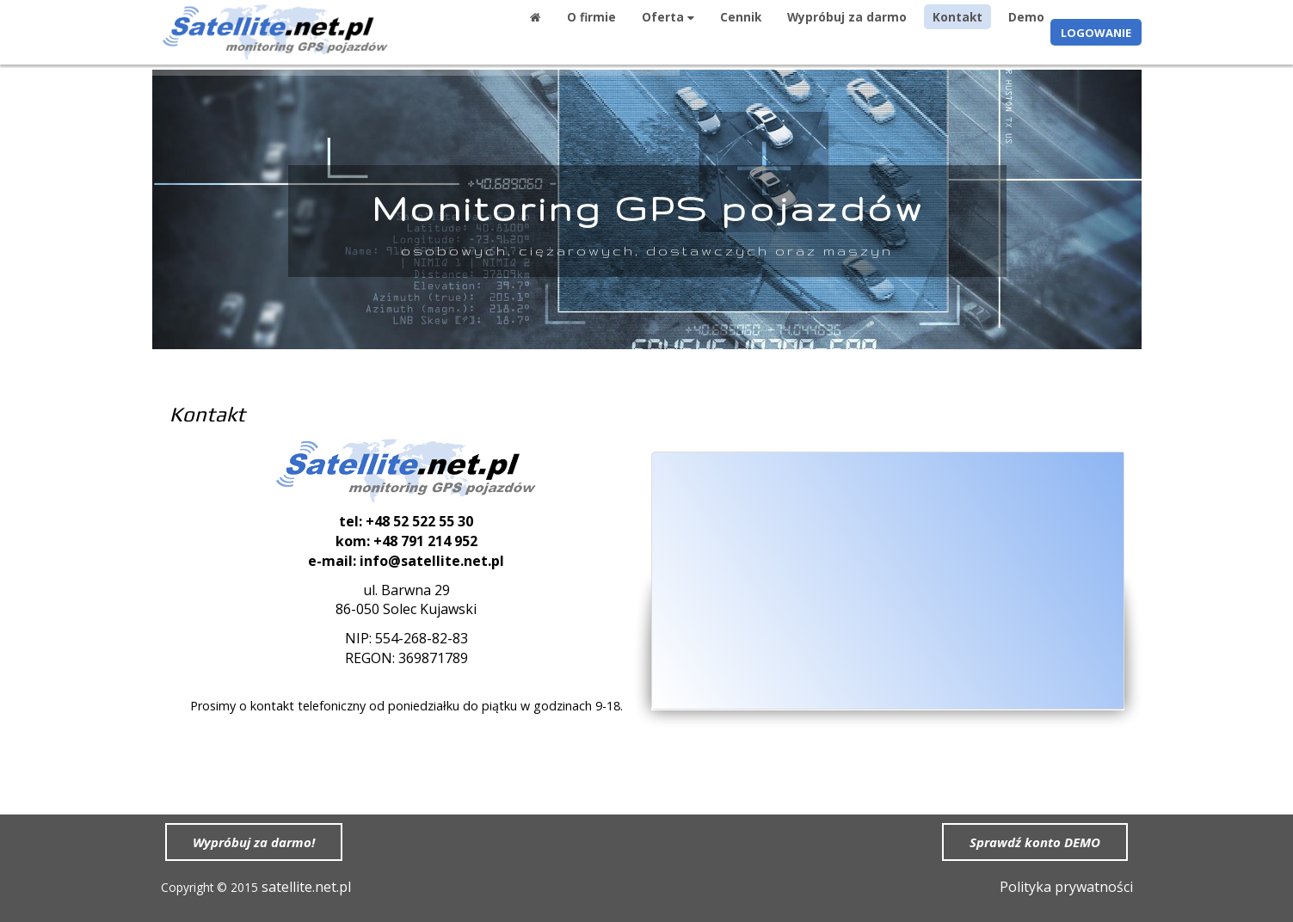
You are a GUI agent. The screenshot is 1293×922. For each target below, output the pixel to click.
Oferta (668, 17)
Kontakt (957, 17)
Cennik (740, 17)
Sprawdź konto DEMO (1035, 842)
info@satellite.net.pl (432, 560)
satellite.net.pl (306, 886)
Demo (1026, 17)
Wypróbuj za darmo (847, 17)
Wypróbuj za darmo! (254, 842)
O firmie (591, 17)
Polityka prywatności (1066, 886)
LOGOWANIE (1096, 32)
